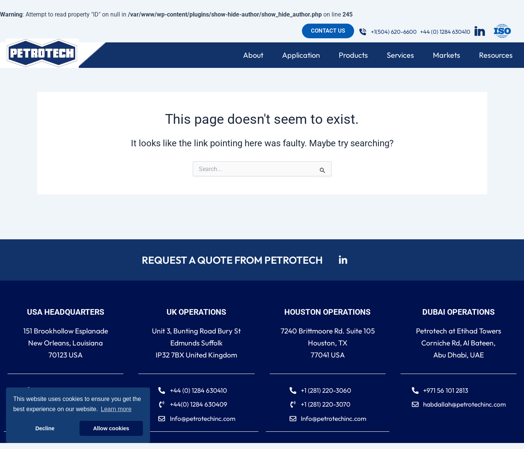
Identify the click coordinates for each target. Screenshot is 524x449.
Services (402, 55)
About (255, 55)
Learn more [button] (116, 409)
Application (303, 55)
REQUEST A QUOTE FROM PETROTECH (231, 258)
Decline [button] (44, 428)
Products (355, 55)
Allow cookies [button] (111, 428)
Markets (448, 55)
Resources (497, 55)
